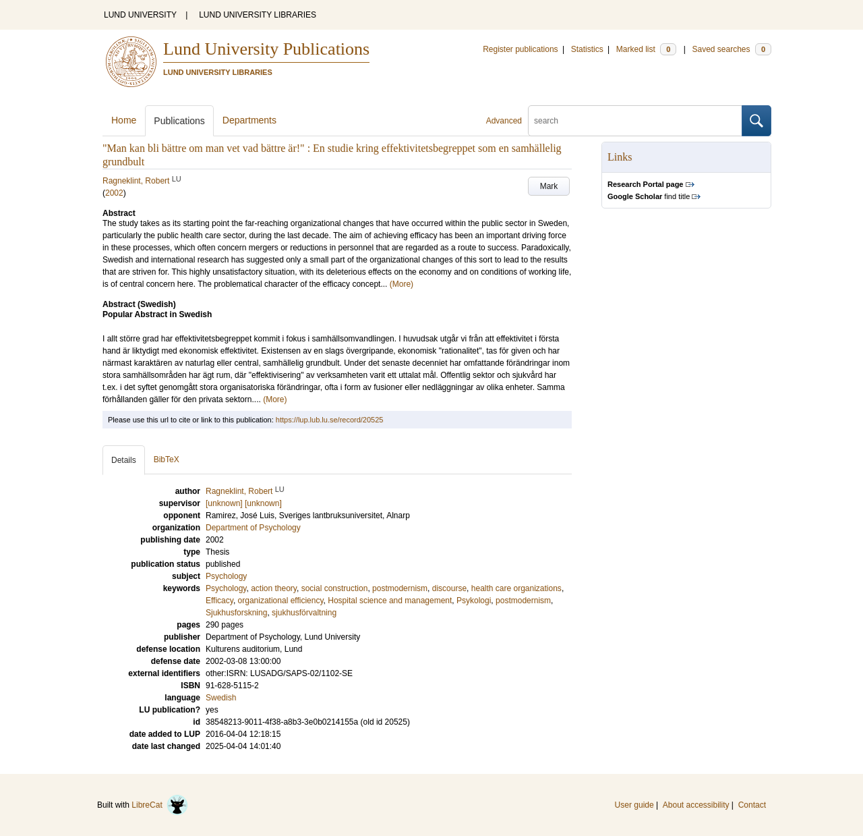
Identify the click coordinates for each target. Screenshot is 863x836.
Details (123, 460)
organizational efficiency (281, 600)
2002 (114, 193)
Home (123, 120)
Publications (179, 120)
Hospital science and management (390, 600)
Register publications (520, 49)
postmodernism (399, 588)
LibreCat (159, 805)
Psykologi (473, 600)
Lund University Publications (266, 49)
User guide (634, 805)
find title (648, 196)
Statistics (587, 49)
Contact (752, 805)
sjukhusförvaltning (304, 612)
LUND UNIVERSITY (140, 15)
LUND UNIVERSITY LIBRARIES (257, 15)
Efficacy (219, 600)
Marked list (646, 49)
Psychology (226, 576)
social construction (334, 588)
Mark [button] (549, 186)
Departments (249, 120)
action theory (274, 588)
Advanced (504, 121)
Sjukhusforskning (236, 612)
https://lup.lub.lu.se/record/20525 (330, 420)
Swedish (221, 697)
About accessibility (696, 805)
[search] (635, 120)
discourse (449, 588)
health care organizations (516, 588)
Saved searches (731, 49)
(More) (401, 284)
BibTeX (166, 459)
